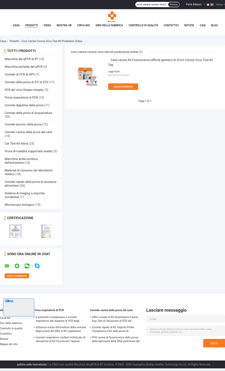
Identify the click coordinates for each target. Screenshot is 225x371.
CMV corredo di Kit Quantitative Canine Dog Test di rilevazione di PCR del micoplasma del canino (115, 319)
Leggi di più (114, 71)
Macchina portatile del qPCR (24, 67)
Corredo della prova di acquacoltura (28, 113)
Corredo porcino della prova (23, 124)
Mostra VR (64, 25)
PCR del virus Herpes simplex (24, 90)
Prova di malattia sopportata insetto (28, 151)
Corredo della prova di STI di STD (26, 82)
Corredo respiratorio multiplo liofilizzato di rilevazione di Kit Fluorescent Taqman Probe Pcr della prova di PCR (60, 340)
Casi (203, 25)
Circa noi (83, 25)
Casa (16, 25)
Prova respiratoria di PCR (21, 97)
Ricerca (174, 4)
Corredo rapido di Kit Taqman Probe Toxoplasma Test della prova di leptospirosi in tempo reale (113, 330)
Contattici (171, 25)
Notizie (189, 25)
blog (214, 25)
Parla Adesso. (194, 4)
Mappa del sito (8, 344)
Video (47, 25)
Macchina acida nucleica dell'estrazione (21, 160)
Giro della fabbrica (109, 25)
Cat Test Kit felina (16, 143)
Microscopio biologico (19, 205)
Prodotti (31, 25)
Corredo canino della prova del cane (28, 132)
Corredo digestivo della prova (24, 105)
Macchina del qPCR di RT (21, 59)
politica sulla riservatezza (31, 364)
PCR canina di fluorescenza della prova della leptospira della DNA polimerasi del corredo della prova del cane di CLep (116, 340)
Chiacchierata (123, 86)
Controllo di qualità (143, 25)
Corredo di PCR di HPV (20, 74)
